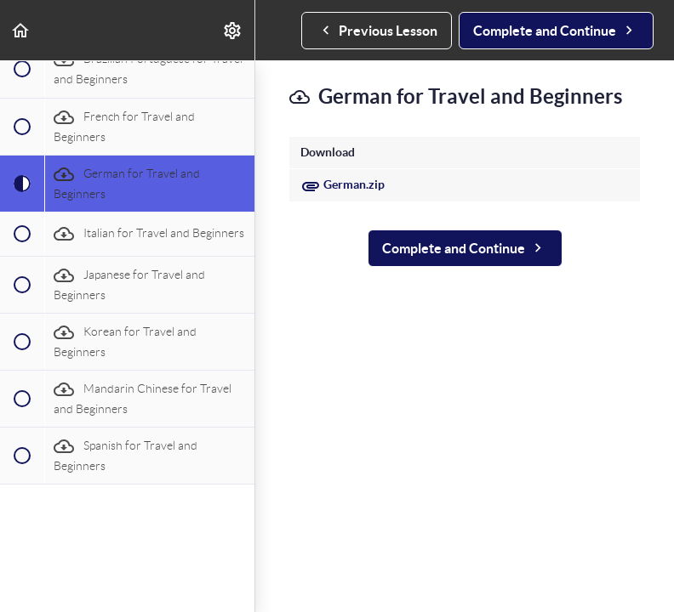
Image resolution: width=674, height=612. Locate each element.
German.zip (342, 184)
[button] (21, 30)
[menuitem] (233, 30)
